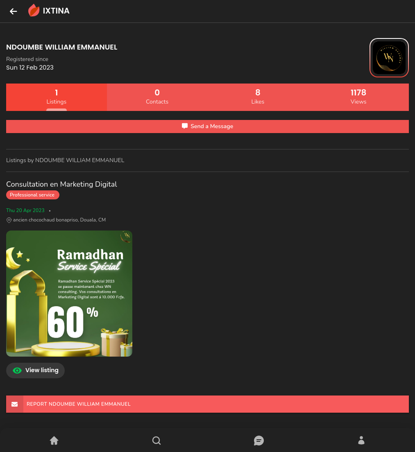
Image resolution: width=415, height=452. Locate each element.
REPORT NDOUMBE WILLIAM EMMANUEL (68, 404)
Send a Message (207, 126)
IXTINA (48, 11)
